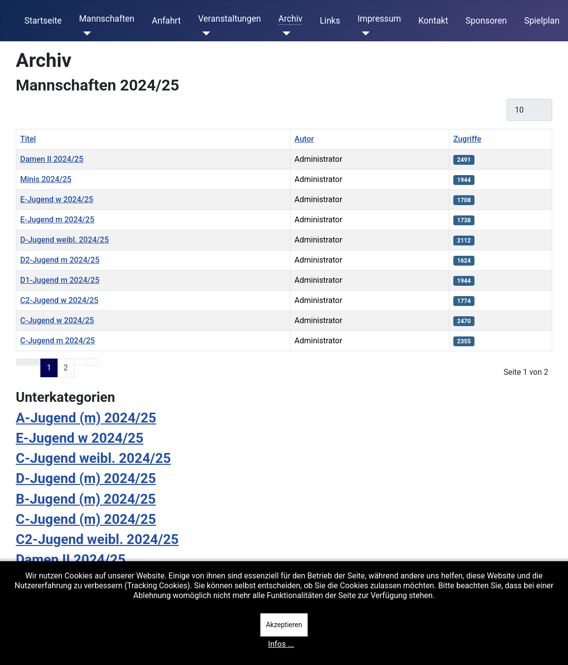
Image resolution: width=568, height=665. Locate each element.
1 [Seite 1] (49, 367)
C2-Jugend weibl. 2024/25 (97, 539)
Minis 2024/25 (45, 179)
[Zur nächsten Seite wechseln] (80, 362)
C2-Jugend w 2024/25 (59, 300)
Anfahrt (166, 21)
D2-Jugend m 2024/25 (59, 260)
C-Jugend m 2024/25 (57, 340)
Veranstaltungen (229, 19)
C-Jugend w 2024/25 (57, 320)
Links (330, 21)
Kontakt (433, 21)
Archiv (290, 19)
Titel (28, 139)
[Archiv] (284, 33)
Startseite (43, 21)
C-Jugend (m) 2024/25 (86, 519)
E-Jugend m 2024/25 (57, 219)
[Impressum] (363, 33)
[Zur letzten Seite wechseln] (92, 362)
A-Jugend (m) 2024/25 (86, 418)
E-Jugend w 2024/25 (56, 199)
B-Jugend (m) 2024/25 (86, 499)
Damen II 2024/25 (51, 159)
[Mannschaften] (85, 33)
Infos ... (281, 644)
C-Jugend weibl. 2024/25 (93, 458)
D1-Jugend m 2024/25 (59, 280)
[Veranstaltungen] (204, 33)
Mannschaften (106, 19)
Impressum (379, 19)
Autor (304, 139)
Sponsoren (486, 21)
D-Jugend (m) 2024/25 (86, 478)
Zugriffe (467, 139)
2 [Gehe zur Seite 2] (65, 367)
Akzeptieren (284, 625)
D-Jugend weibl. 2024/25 (64, 239)
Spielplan (542, 21)
